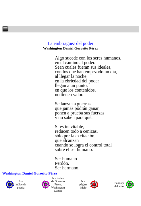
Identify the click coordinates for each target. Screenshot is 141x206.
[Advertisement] (71, 13)
